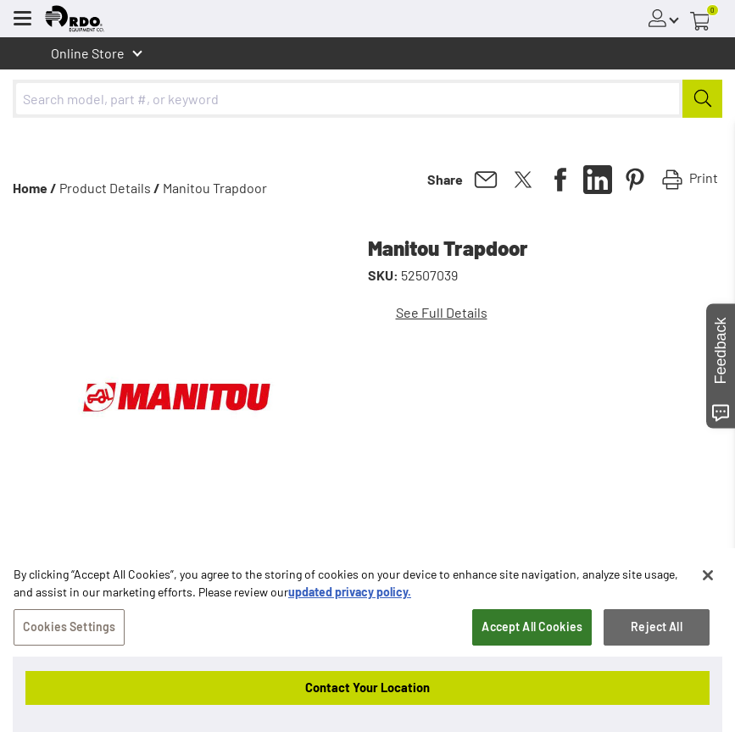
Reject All (656, 654)
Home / (35, 188)
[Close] (708, 603)
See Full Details (441, 312)
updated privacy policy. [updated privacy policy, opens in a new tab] (349, 620)
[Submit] (702, 99)
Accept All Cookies (532, 654)
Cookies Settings (69, 654)
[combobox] (367, 99)
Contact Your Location (367, 687)
